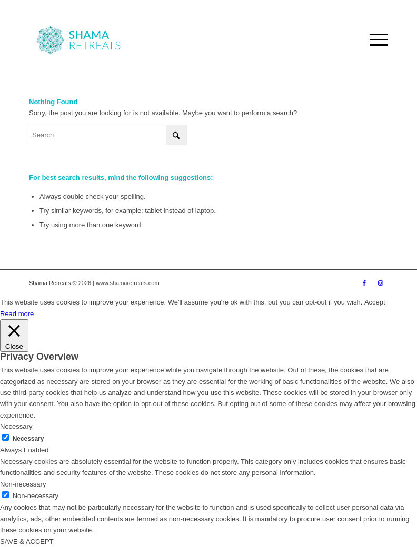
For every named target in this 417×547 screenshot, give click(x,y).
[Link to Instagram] (380, 283)
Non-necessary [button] (23, 484)
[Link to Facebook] (364, 283)
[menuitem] (373, 40)
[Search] (108, 135)
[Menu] (373, 40)
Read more (17, 314)
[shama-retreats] (80, 40)
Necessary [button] (16, 426)
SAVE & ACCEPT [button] (27, 541)
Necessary (28, 438)
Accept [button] (374, 302)
